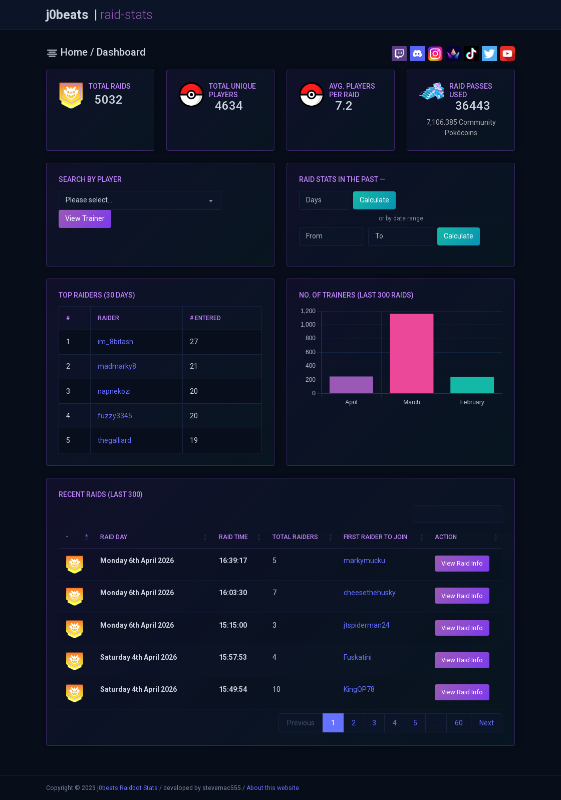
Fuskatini (358, 657)
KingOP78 (359, 689)
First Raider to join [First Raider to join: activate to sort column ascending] (375, 537)
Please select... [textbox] (89, 200)
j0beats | (99, 15)
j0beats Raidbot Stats (127, 787)
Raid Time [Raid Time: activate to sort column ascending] (233, 537)
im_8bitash (115, 342)
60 (459, 723)
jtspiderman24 (367, 625)
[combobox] (140, 200)
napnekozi (114, 391)
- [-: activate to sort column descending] (67, 537)
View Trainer (85, 218)
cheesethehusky (370, 593)
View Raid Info (462, 563)
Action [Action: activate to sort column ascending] (446, 537)
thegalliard (114, 440)
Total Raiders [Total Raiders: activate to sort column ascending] (295, 537)
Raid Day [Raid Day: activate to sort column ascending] (113, 537)
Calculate (374, 200)
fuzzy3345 (115, 416)
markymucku (364, 561)
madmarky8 (117, 366)
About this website (272, 787)
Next (486, 723)
